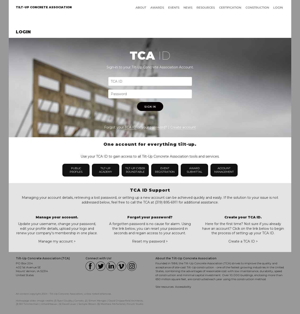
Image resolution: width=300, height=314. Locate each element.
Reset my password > (150, 241)
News (188, 7)
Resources (206, 7)
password (157, 127)
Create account (183, 127)
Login (278, 7)
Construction (257, 7)
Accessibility (183, 286)
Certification (230, 7)
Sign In (150, 106)
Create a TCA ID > (243, 241)
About (141, 7)
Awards (157, 7)
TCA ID (130, 127)
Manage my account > (57, 241)
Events (173, 7)
